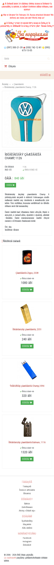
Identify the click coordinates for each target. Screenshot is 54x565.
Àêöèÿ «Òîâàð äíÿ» (27, 510)
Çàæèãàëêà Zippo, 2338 (27, 272)
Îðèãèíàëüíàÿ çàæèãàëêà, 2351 (27, 329)
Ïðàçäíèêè (27, 524)
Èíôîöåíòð (27, 545)
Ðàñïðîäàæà (27, 507)
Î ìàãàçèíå (27, 486)
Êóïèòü (10, 185)
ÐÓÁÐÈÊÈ (45, 75)
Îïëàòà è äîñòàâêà (27, 490)
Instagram (27, 541)
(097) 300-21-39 (15, 47)
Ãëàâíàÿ (5, 84)
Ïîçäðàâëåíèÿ (27, 521)
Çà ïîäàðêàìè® (10, 558)
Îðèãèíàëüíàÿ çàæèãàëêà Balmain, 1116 (27, 442)
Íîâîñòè (27, 503)
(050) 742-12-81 (34, 47)
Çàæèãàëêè (19, 84)
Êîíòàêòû (27, 493)
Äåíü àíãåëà (27, 528)
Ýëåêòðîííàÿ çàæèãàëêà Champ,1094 (27, 385)
